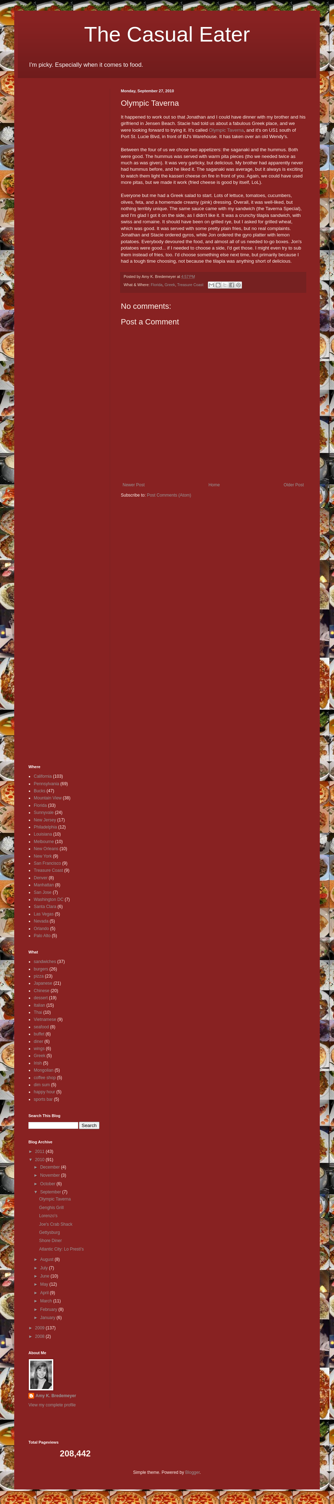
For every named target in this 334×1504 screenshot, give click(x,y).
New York (43, 856)
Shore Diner (50, 1240)
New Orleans (46, 848)
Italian (39, 1005)
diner (38, 1041)
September (51, 1191)
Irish (38, 1063)
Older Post (294, 484)
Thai (38, 1012)
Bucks (39, 790)
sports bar (43, 1099)
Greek (170, 285)
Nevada (41, 921)
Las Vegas (44, 914)
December (50, 1167)
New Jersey (45, 819)
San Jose (43, 892)
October (48, 1183)
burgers (41, 969)
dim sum (42, 1084)
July (44, 1267)
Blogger (192, 1472)
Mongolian (43, 1070)
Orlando (41, 928)
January (48, 1317)
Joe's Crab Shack (55, 1224)
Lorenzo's (48, 1215)
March (46, 1300)
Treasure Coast (190, 285)
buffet (39, 1034)
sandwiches (45, 961)
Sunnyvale (44, 812)
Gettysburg (49, 1232)
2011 (40, 1151)
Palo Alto (42, 935)
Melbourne (44, 841)
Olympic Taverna (226, 130)
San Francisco (47, 863)
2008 (40, 1336)
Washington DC (49, 899)
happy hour (44, 1091)
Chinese (41, 990)
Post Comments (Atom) (169, 495)
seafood (41, 1026)
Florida (156, 285)
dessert (41, 997)
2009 (40, 1327)
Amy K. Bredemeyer (56, 1395)
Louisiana (43, 834)
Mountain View (48, 797)
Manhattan (44, 884)
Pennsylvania (46, 783)
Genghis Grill (51, 1207)
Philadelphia (45, 827)
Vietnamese (45, 1019)
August (47, 1259)
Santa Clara (45, 906)
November (50, 1175)
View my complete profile (52, 1404)
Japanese (43, 983)
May (44, 1284)
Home (214, 484)
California (43, 776)
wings (39, 1048)
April (45, 1292)
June (45, 1276)
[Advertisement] (49, 195)
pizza (39, 976)
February (49, 1309)
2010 (40, 1159)
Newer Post (134, 484)
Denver (41, 877)
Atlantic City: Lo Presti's (61, 1249)
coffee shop (45, 1077)
